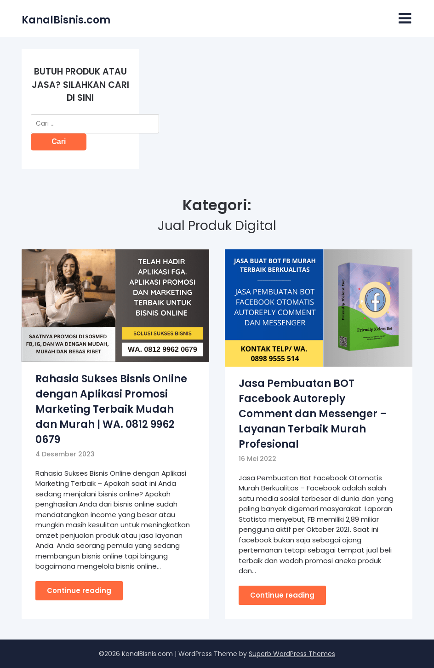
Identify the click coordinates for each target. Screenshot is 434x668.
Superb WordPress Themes (292, 653)
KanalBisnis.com (66, 20)
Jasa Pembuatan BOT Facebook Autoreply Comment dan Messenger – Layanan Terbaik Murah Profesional (313, 413)
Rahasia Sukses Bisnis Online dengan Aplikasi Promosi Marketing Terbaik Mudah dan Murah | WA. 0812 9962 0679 (111, 409)
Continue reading (79, 590)
